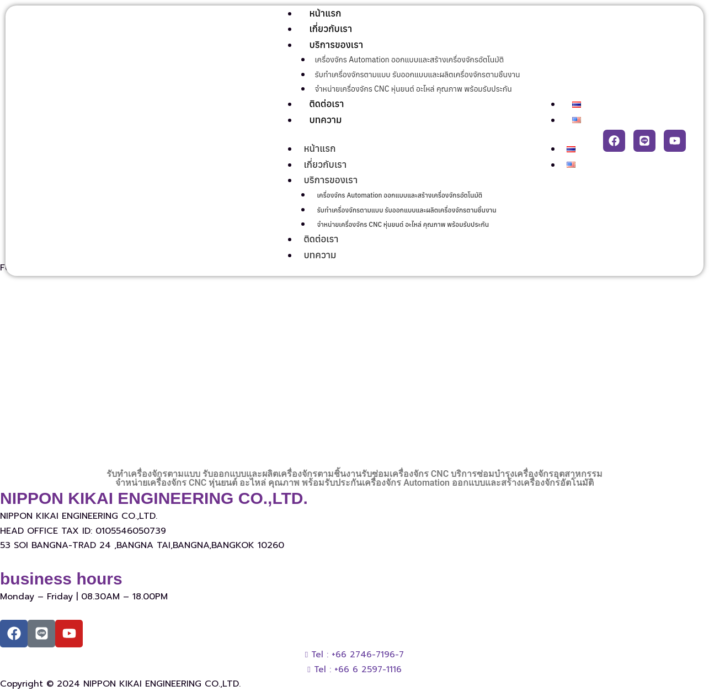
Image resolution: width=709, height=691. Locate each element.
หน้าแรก (325, 13)
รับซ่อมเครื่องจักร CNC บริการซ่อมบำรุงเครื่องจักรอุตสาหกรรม (482, 474)
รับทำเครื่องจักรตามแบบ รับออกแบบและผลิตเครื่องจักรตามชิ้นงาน (417, 74)
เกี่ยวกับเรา (330, 29)
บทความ (325, 120)
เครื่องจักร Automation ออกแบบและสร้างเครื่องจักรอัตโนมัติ (409, 60)
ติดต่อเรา (326, 104)
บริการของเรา (336, 45)
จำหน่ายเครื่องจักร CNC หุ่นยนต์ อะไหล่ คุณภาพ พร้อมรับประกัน (412, 89)
